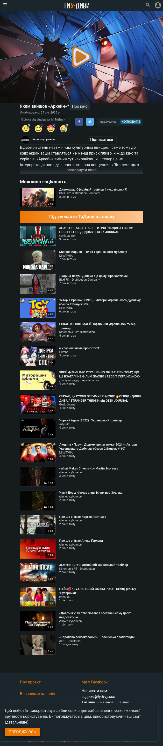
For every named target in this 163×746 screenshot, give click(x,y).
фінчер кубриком (43, 139)
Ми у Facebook (95, 682)
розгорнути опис (81, 170)
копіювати (131, 121)
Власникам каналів (37, 693)
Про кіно (79, 106)
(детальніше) (16, 722)
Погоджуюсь (22, 732)
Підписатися (101, 139)
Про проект (30, 682)
